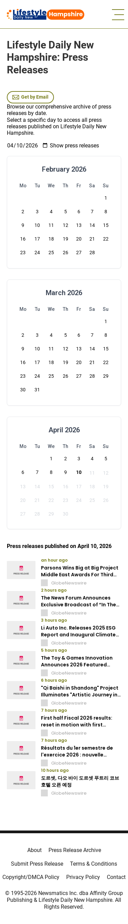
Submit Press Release (37, 864)
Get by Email (30, 97)
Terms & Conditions (93, 864)
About (34, 850)
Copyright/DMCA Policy (30, 877)
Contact (116, 877)
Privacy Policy (83, 877)
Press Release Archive (74, 850)
